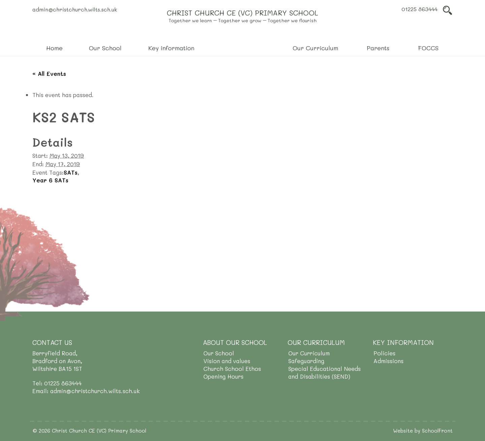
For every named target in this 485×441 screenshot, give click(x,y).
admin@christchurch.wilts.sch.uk (74, 9)
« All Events (49, 73)
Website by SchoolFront (423, 430)
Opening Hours (223, 376)
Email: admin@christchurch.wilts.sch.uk (86, 390)
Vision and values (226, 360)
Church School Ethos (232, 368)
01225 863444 (419, 8)
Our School (218, 353)
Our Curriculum (309, 353)
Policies (384, 353)
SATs (70, 172)
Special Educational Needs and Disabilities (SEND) (324, 372)
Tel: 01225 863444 (57, 383)
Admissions (388, 360)
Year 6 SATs (50, 180)
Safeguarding (306, 360)
